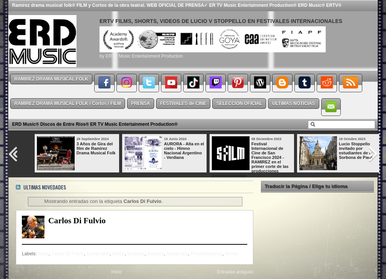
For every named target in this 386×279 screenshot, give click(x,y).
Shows (232, 253)
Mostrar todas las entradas (195, 201)
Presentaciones (206, 253)
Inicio (116, 271)
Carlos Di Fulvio (77, 220)
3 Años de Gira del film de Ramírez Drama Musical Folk (96, 148)
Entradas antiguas (235, 271)
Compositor (98, 253)
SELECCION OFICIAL (239, 103)
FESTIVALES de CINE (183, 103)
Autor (43, 253)
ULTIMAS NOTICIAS (293, 103)
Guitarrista (177, 253)
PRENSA (140, 103)
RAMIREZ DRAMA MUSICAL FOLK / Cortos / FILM (67, 103)
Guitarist (136, 253)
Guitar (118, 253)
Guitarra (155, 253)
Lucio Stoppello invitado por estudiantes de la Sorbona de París (356, 151)
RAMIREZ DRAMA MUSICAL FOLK (51, 79)
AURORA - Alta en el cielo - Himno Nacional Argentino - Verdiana (184, 151)
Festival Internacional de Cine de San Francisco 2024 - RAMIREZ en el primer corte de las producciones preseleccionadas (250, 160)
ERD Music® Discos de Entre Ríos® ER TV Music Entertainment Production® (95, 124)
